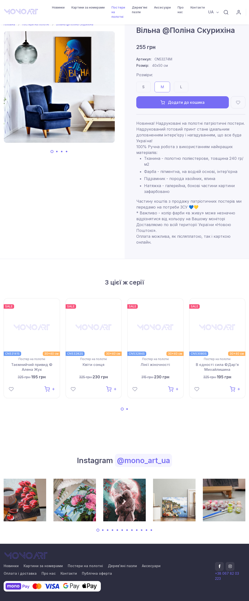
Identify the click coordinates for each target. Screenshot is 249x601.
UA (211, 12)
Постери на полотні (118, 12)
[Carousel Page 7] (127, 530)
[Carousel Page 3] (61, 151)
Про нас (181, 10)
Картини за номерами (88, 7)
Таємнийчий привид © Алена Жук (31, 367)
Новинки (58, 7)
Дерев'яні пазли (139, 10)
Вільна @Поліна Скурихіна (74, 24)
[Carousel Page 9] (136, 530)
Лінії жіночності (155, 364)
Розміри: (144, 74)
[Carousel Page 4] (66, 151)
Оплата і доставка (20, 573)
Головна (9, 24)
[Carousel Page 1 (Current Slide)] (52, 151)
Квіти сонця (93, 364)
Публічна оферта (97, 573)
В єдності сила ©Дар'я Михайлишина (217, 367)
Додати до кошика (183, 102)
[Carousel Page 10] (141, 530)
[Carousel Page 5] (117, 530)
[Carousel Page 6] (122, 530)
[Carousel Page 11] (146, 530)
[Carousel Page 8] (131, 530)
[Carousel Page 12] (151, 530)
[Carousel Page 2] (56, 151)
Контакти (197, 7)
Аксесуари (162, 7)
